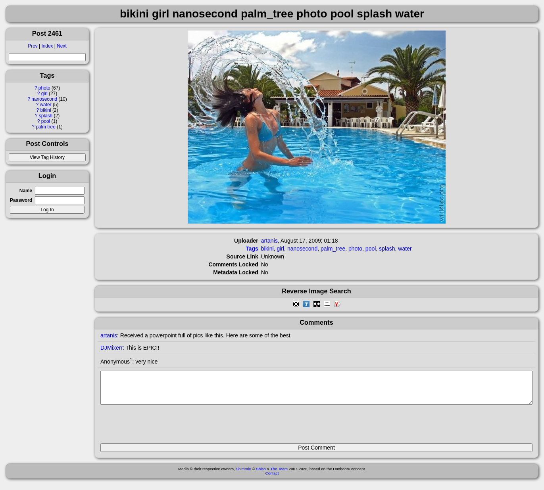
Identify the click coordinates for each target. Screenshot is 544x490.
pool (45, 121)
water (45, 104)
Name (25, 190)
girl (44, 93)
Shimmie (243, 475)
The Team (279, 475)
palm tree (46, 127)
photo (44, 88)
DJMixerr (111, 348)
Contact (272, 479)
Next (61, 46)
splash (45, 116)
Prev (32, 46)
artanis (269, 240)
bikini (45, 110)
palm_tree (333, 248)
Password (21, 200)
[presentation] (160, 427)
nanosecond (44, 99)
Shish (261, 475)
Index (47, 46)
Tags (252, 248)
